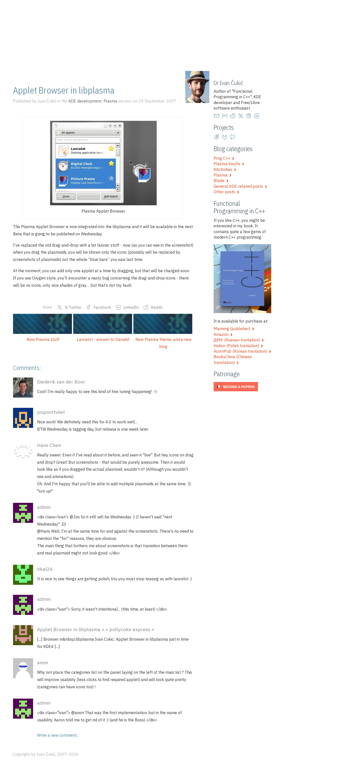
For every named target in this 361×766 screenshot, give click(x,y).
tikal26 (45, 569)
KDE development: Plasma (92, 101)
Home (21, 70)
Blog (40, 70)
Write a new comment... (58, 735)
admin (44, 507)
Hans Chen (49, 445)
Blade (221, 180)
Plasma (223, 174)
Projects (105, 70)
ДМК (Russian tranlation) (239, 339)
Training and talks (71, 70)
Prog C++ (224, 158)
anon (42, 662)
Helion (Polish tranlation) (238, 345)
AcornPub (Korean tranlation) (242, 351)
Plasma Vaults (229, 163)
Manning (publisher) (234, 328)
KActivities (225, 169)
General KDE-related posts (240, 186)
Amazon (223, 334)
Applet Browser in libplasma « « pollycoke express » (95, 629)
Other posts (226, 191)
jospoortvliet (51, 412)
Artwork (129, 70)
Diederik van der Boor (61, 381)
